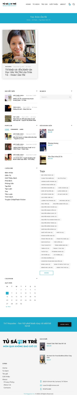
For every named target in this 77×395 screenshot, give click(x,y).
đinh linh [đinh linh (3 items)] (45, 264)
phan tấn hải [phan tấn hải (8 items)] (47, 239)
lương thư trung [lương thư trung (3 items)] (48, 200)
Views (7, 129)
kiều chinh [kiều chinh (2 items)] (63, 188)
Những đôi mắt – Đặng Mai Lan (22, 109)
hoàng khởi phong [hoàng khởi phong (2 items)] (48, 181)
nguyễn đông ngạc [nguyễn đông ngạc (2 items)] (49, 226)
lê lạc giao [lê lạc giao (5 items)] (62, 194)
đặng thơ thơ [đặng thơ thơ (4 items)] (62, 267)
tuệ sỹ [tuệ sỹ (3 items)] (44, 251)
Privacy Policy (9, 382)
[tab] (7, 129)
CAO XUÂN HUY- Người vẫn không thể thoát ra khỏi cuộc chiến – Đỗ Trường (24, 158)
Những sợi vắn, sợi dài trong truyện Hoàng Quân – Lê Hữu (23, 99)
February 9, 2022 (30, 134)
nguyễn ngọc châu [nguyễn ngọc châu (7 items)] (49, 216)
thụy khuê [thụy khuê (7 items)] (46, 245)
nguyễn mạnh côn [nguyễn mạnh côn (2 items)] (48, 210)
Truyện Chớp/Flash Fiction (15, 200)
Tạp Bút (8, 186)
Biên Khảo (9, 173)
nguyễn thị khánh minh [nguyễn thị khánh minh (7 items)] (50, 219)
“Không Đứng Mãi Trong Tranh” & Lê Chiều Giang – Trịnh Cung (24, 148)
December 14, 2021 (18, 66)
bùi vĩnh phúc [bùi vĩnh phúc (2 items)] (47, 175)
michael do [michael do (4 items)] (65, 200)
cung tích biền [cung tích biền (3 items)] (47, 178)
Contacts (7, 388)
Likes (21, 129)
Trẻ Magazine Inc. (29, 394)
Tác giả (5, 374)
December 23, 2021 (31, 144)
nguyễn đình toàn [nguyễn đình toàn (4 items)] (48, 223)
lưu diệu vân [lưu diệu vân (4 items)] (47, 197)
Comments (14, 129)
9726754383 (47, 389)
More (46, 273)
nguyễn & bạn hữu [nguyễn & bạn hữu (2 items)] (60, 203)
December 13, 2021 (31, 154)
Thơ (6, 191)
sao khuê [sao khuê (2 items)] (45, 242)
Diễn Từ (8, 175)
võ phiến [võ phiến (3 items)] (45, 254)
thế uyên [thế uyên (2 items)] (58, 242)
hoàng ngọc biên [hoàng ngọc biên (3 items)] (48, 184)
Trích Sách (17, 107)
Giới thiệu (6, 377)
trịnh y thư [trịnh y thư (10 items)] (58, 248)
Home (28, 20)
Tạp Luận (16, 117)
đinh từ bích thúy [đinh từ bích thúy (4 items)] (61, 264)
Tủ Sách (5, 371)
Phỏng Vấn (9, 183)
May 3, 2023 (26, 107)
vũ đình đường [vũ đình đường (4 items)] (47, 258)
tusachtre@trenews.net (51, 385)
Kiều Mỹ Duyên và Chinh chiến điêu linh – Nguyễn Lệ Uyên (25, 137)
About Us (7, 385)
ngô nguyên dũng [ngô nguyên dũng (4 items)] (48, 229)
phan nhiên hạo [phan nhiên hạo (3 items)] (48, 235)
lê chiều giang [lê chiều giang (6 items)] (47, 194)
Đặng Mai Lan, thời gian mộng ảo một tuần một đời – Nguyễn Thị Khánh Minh (24, 119)
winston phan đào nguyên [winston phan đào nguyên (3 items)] (51, 261)
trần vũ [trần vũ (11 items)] (45, 248)
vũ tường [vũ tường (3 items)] (58, 254)
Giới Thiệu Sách (18, 95)
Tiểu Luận (9, 194)
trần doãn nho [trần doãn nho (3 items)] (61, 245)
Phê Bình (8, 66)
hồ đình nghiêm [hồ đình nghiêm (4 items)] (47, 188)
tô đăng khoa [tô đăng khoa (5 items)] (57, 251)
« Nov (9, 306)
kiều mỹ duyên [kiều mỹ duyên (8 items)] (47, 191)
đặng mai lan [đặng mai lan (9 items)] (47, 267)
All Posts (34, 20)
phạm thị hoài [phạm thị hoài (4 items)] (63, 239)
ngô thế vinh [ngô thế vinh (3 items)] (47, 232)
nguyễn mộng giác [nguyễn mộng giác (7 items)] (48, 213)
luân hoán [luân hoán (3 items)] (62, 191)
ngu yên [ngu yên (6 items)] (45, 203)
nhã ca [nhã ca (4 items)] (60, 232)
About (4, 379)
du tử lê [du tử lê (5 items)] (62, 178)
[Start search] (74, 8)
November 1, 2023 (31, 95)
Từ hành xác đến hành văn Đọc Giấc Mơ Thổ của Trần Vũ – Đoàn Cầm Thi (18, 72)
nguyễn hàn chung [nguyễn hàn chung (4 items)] (49, 207)
